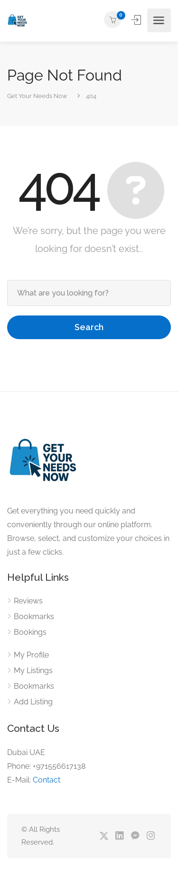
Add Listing (33, 701)
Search (89, 327)
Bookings (30, 632)
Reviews (28, 600)
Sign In (137, 20)
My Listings (33, 670)
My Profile (31, 654)
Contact (46, 779)
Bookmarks (34, 616)
